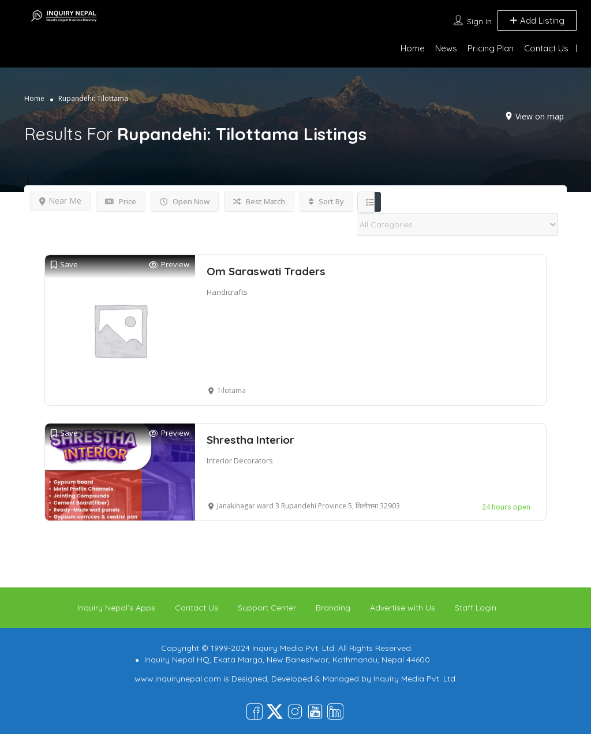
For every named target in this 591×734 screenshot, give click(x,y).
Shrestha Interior (250, 440)
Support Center (267, 607)
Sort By (326, 201)
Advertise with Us (402, 607)
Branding (333, 607)
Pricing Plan (490, 48)
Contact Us (546, 48)
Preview (169, 264)
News (446, 48)
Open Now (185, 201)
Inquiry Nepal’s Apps (116, 607)
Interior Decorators (240, 460)
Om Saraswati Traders (266, 271)
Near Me (60, 200)
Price (120, 201)
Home (413, 48)
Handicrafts (227, 292)
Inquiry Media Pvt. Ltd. (415, 678)
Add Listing (537, 20)
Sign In (479, 21)
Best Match (259, 201)
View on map (539, 116)
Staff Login (475, 607)
